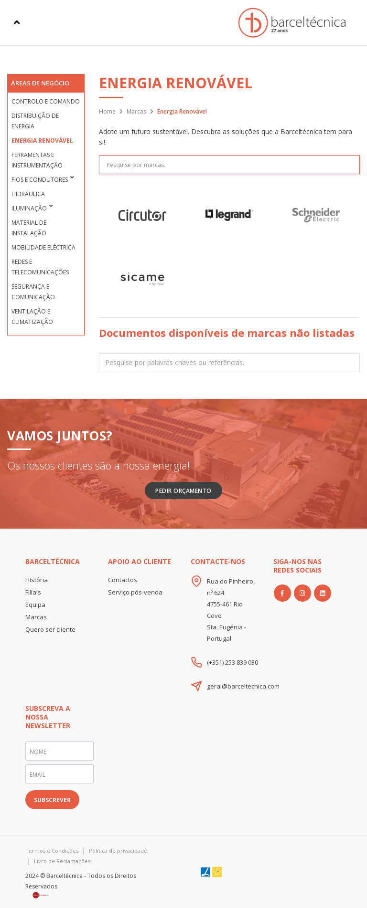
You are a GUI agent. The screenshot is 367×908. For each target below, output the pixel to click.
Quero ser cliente (50, 629)
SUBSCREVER (52, 800)
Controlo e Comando (45, 101)
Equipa (35, 604)
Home (107, 111)
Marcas (136, 111)
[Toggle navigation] (17, 22)
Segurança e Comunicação (33, 291)
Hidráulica (28, 194)
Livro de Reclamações (62, 861)
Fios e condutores (39, 180)
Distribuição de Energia (35, 121)
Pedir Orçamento (183, 491)
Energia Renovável (42, 140)
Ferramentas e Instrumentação (37, 160)
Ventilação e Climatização (32, 316)
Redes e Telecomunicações (40, 267)
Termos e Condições (51, 850)
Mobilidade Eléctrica (43, 247)
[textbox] (229, 363)
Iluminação (29, 208)
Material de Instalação (28, 228)
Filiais (33, 592)
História (36, 579)
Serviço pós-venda (135, 592)
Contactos (122, 579)
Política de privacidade (118, 850)
